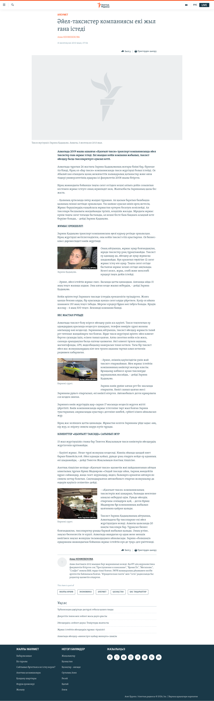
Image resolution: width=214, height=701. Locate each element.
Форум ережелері (25, 684)
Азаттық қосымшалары (28, 673)
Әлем (64, 690)
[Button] (126, 51)
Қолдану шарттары (26, 678)
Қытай (65, 684)
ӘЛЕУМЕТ (62, 14)
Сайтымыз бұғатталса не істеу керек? (35, 667)
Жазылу (20, 690)
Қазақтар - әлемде (71, 667)
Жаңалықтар (68, 656)
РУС (195, 5)
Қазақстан (67, 662)
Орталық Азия (69, 673)
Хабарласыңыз (24, 656)
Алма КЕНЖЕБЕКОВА (68, 37)
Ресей (65, 678)
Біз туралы (21, 662)
